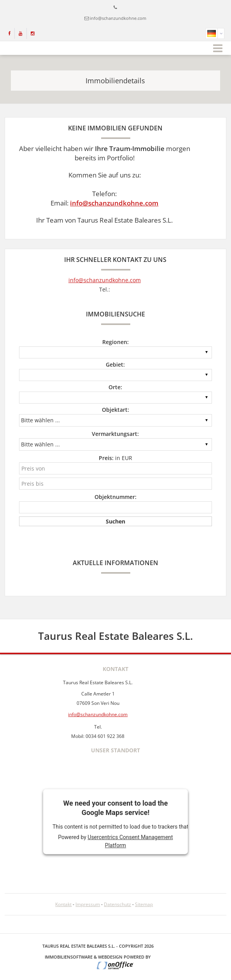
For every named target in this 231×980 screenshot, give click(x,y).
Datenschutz (117, 904)
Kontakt (63, 904)
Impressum (87, 904)
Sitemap (144, 904)
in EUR (115, 458)
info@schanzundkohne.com (118, 18)
